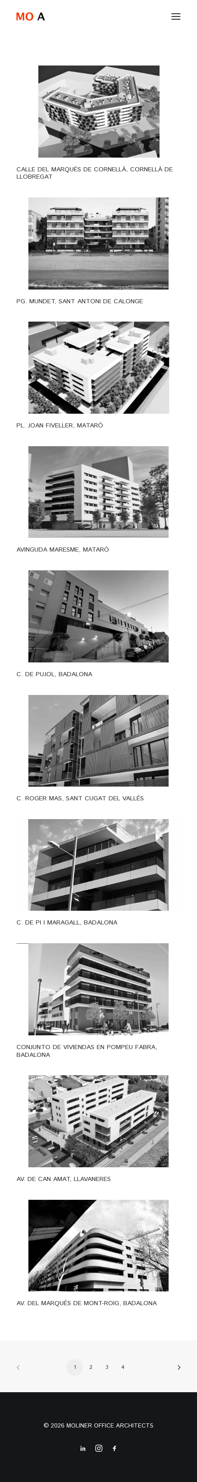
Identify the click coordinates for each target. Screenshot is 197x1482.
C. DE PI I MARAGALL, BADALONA (66, 922)
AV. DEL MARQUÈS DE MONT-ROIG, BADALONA (86, 1303)
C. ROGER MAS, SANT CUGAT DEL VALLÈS (80, 798)
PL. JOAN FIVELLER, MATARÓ (59, 425)
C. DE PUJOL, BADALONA (54, 674)
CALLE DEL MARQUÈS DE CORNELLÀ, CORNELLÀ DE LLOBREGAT (94, 173)
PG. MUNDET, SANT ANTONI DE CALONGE (79, 301)
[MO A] (30, 16)
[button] (176, 16)
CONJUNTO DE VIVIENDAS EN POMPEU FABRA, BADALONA (86, 1051)
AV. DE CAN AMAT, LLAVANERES (63, 1179)
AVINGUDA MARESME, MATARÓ (62, 549)
